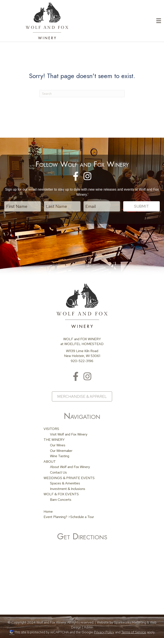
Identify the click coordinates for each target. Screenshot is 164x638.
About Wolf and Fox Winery (70, 466)
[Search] (82, 93)
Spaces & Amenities (65, 483)
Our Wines (57, 445)
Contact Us (58, 472)
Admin (88, 627)
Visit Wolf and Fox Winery (68, 434)
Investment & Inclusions (67, 488)
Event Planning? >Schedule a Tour (69, 516)
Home (48, 511)
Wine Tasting (59, 456)
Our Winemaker (61, 450)
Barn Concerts (60, 499)
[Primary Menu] (158, 20)
